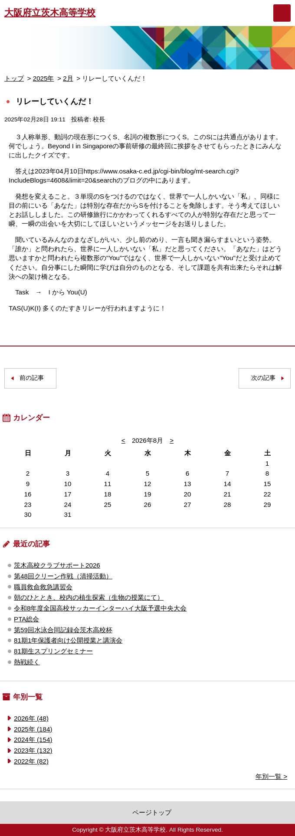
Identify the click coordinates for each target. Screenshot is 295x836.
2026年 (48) (31, 718)
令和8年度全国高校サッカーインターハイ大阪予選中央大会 (100, 608)
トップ (14, 78)
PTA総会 (26, 619)
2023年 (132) (33, 750)
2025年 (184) (33, 729)
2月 (68, 78)
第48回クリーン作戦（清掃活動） (63, 576)
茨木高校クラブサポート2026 (57, 565)
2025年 (43, 78)
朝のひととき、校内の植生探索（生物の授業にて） (89, 597)
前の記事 (32, 378)
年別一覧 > (271, 776)
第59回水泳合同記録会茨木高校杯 (63, 630)
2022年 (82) (31, 761)
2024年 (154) (33, 739)
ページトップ (151, 812)
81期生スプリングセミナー (53, 651)
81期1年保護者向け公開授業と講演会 (68, 640)
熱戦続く (27, 662)
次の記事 (263, 378)
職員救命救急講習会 (43, 587)
